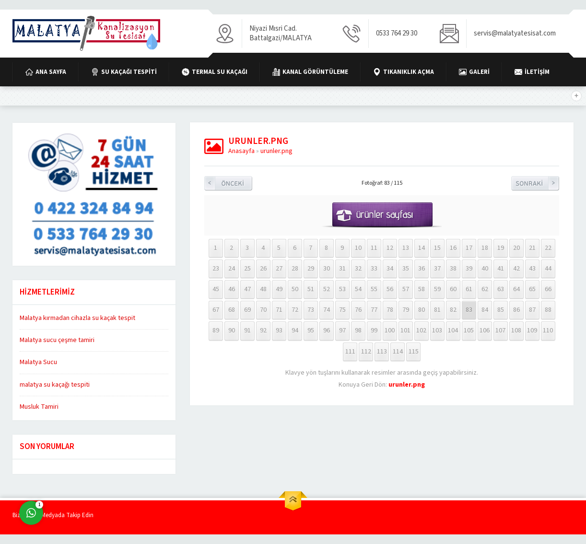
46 (231, 289)
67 (215, 310)
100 (390, 330)
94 (295, 330)
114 (398, 351)
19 (500, 248)
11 (374, 248)
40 (484, 268)
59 (437, 289)
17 (469, 248)
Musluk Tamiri (39, 407)
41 (500, 268)
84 (484, 310)
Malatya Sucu (38, 362)
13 (405, 248)
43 (532, 268)
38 (453, 268)
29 (310, 268)
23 (215, 268)
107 (500, 330)
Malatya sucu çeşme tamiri (57, 340)
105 (469, 330)
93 (279, 330)
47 (247, 289)
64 (516, 289)
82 (453, 310)
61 (469, 289)
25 (247, 268)
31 (342, 268)
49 (279, 289)
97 (342, 330)
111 (350, 351)
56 (390, 289)
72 (295, 310)
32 (358, 268)
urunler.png (276, 151)
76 (358, 310)
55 (374, 289)
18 (484, 248)
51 (310, 289)
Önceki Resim (228, 183)
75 (342, 310)
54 (358, 289)
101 (405, 330)
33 (374, 268)
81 (437, 310)
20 (516, 248)
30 (326, 268)
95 (310, 330)
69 (247, 310)
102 (421, 330)
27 (279, 268)
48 (263, 289)
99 (374, 330)
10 (358, 248)
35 (405, 268)
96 (326, 330)
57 (405, 289)
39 (469, 268)
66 (548, 289)
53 (342, 289)
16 (453, 248)
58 (421, 289)
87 (532, 310)
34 (390, 268)
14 (421, 248)
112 (366, 351)
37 (437, 268)
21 (532, 248)
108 (516, 330)
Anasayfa (241, 151)
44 (548, 268)
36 (421, 268)
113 (382, 351)
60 (453, 289)
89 (215, 330)
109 (532, 330)
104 (453, 330)
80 (421, 310)
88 (548, 310)
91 (247, 330)
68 (231, 310)
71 (279, 310)
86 (516, 310)
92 (263, 330)
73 (310, 310)
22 (548, 248)
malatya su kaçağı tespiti (55, 385)
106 (485, 330)
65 (532, 289)
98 (358, 330)
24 (231, 268)
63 (500, 289)
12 (390, 248)
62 (484, 289)
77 (374, 310)
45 (215, 289)
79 (405, 310)
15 (437, 248)
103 (437, 330)
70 (263, 310)
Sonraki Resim (535, 183)
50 (295, 289)
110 (548, 330)
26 (263, 268)
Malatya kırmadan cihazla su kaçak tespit (77, 318)
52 (326, 289)
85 (500, 310)
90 (231, 330)
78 (390, 310)
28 (295, 268)
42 (516, 268)
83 (469, 310)
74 (326, 310)
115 (414, 351)
